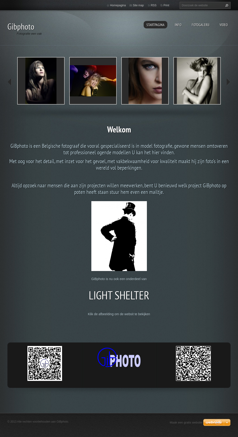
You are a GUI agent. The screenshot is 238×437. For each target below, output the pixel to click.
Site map (138, 5)
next (228, 82)
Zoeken (226, 5)
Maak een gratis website (186, 422)
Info (178, 24)
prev (9, 82)
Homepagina (118, 5)
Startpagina (155, 24)
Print (166, 5)
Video (224, 24)
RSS (154, 5)
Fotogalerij (200, 24)
